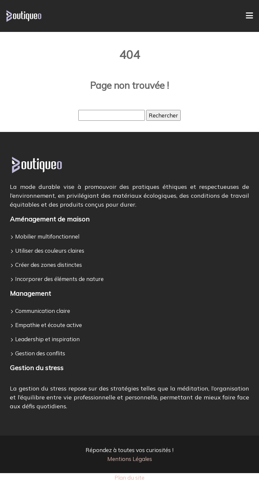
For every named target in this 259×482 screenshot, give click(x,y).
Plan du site (129, 477)
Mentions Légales (129, 458)
